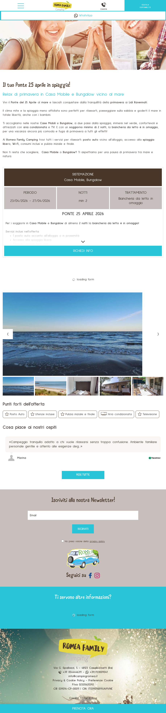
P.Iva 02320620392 (83, 684)
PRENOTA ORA (83, 708)
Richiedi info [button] (83, 251)
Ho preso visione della (85, 541)
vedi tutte (83, 475)
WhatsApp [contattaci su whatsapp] (83, 15)
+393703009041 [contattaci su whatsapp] (97, 672)
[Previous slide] (8, 334)
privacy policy (97, 541)
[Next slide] (158, 334)
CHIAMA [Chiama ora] (104, 6)
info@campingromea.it (83, 676)
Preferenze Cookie (100, 680)
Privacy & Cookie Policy (68, 680)
